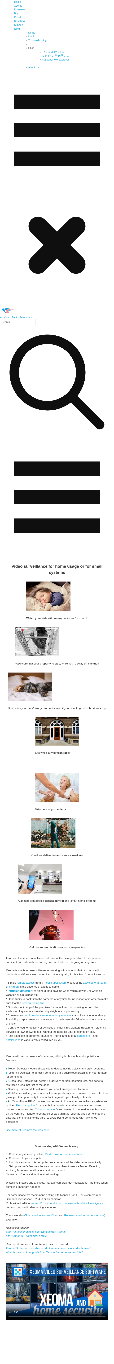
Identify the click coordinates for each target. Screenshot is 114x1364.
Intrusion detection (20, 990)
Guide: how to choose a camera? (65, 1154)
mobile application (55, 982)
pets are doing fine (33, 1003)
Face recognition (26, 1105)
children (14, 986)
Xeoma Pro (37, 1203)
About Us (33, 67)
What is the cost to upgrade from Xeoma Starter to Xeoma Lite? (44, 1252)
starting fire (83, 1035)
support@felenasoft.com (56, 59)
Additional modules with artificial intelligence (76, 1203)
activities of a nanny (95, 982)
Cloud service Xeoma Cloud (41, 1215)
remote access (26, 982)
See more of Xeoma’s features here (27, 1130)
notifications (13, 1040)
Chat (31, 48)
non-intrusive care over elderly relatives (47, 1015)
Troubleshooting (37, 40)
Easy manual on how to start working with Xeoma (36, 1231)
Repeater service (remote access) (84, 1215)
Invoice (32, 36)
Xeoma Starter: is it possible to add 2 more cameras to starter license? (48, 1248)
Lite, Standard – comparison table (26, 1236)
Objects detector (46, 1109)
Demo (31, 32)
